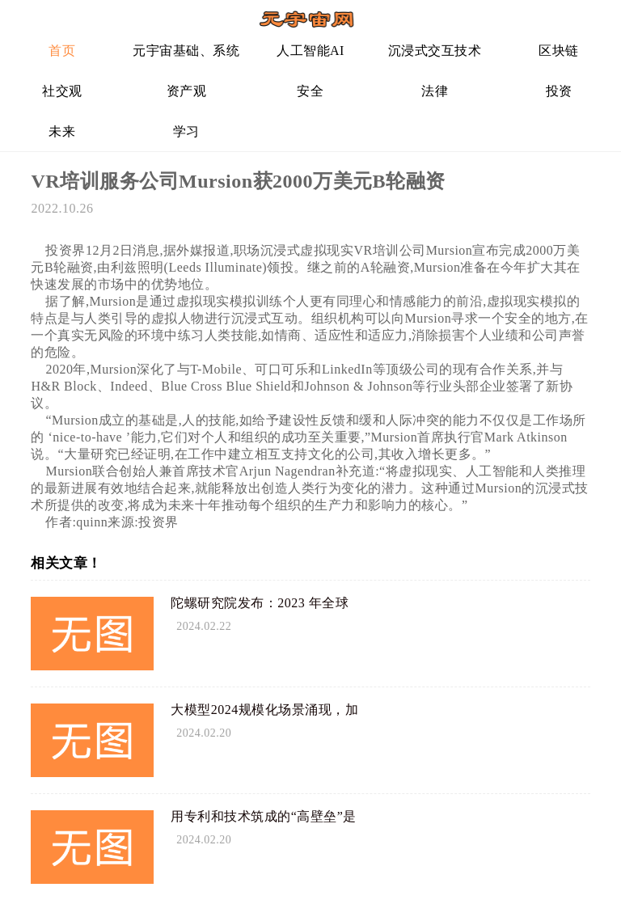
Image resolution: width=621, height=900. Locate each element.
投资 (559, 91)
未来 (62, 131)
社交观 (62, 91)
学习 (186, 131)
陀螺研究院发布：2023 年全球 (260, 603)
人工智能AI (310, 50)
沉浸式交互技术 (435, 50)
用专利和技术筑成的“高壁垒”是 (264, 816)
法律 (434, 91)
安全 (310, 91)
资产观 (187, 91)
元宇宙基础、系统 (186, 50)
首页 (62, 50)
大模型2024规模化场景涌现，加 (264, 709)
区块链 (559, 50)
